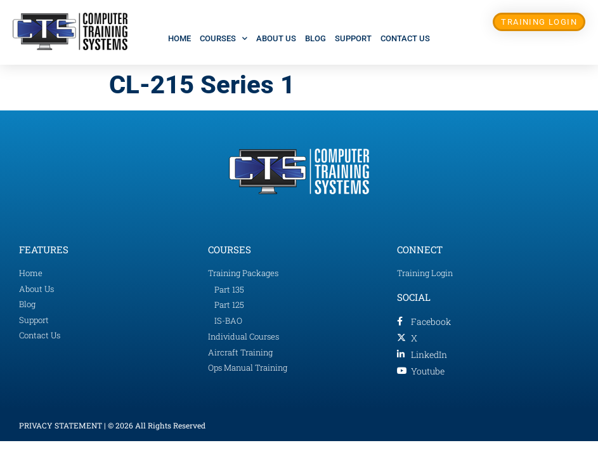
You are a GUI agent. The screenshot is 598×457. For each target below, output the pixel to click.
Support (353, 38)
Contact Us (405, 38)
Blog (315, 38)
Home (179, 38)
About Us (276, 38)
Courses (223, 38)
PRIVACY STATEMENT (60, 425)
